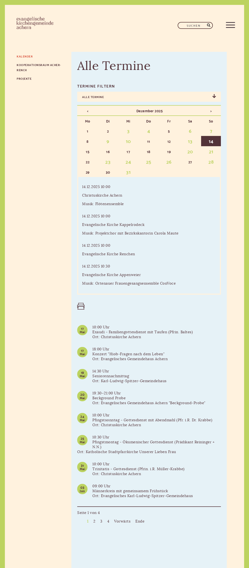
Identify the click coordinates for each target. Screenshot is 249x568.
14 (211, 141)
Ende (139, 521)
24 (128, 161)
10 (128, 141)
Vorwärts (122, 521)
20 (190, 151)
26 (169, 161)
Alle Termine (93, 96)
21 (211, 151)
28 (211, 161)
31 (128, 171)
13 (190, 141)
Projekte (24, 78)
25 (148, 161)
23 (107, 161)
